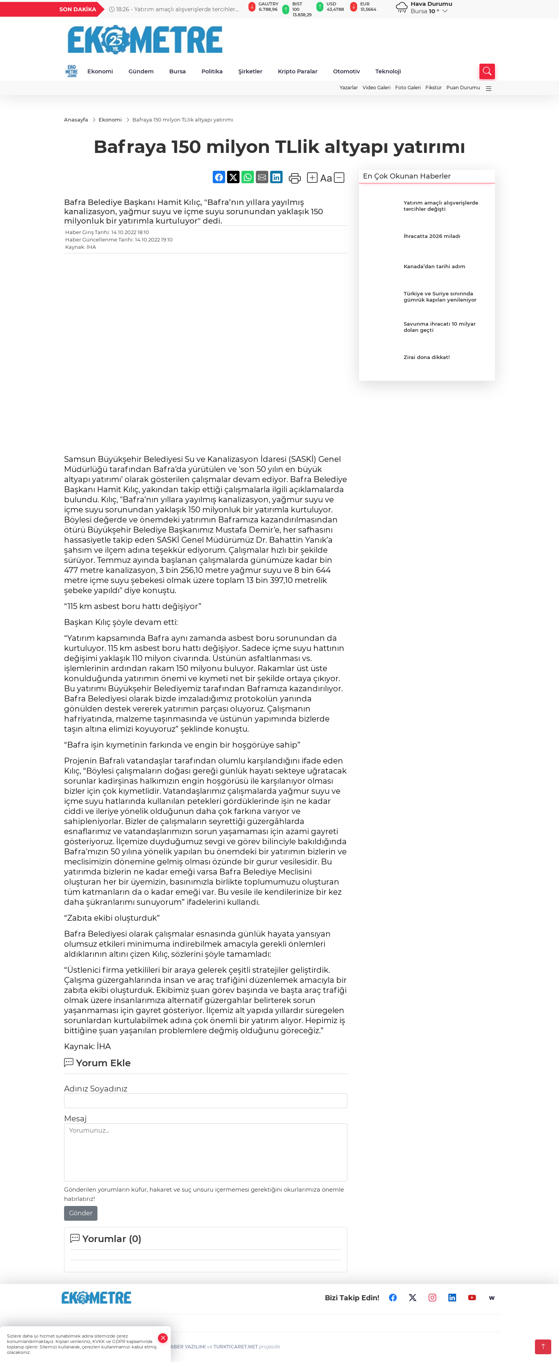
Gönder (80, 1213)
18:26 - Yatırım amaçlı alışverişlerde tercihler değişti (172, 9)
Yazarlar (349, 87)
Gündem (141, 71)
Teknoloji (388, 71)
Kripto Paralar (298, 71)
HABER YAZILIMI (186, 1347)
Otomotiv (346, 71)
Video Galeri (377, 87)
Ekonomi (100, 71)
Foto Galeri (408, 87)
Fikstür (433, 87)
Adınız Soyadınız (95, 1089)
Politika (212, 71)
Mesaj (75, 1119)
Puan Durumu (463, 87)
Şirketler (250, 71)
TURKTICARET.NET (236, 1347)
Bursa (177, 71)
